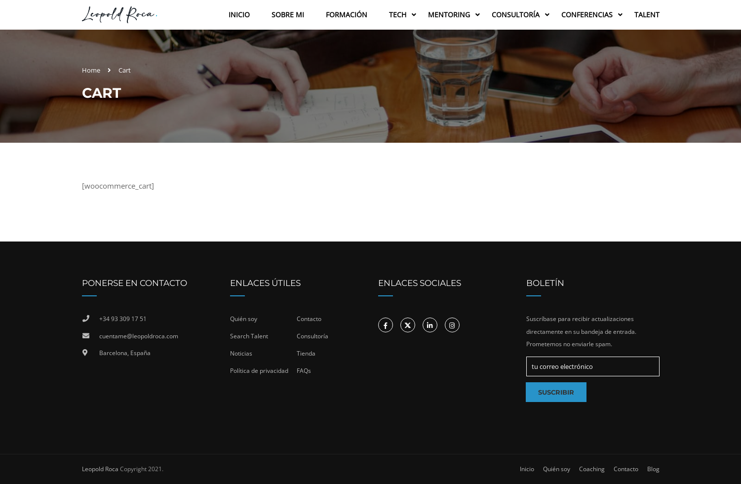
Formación (346, 14)
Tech (397, 14)
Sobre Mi (288, 14)
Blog (653, 469)
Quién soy (243, 319)
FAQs (304, 370)
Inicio (239, 14)
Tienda (306, 353)
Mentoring (449, 14)
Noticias (241, 353)
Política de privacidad (259, 370)
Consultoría (516, 14)
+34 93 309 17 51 (123, 319)
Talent (647, 14)
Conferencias (587, 14)
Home (91, 70)
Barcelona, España (125, 353)
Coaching (592, 469)
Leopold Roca (100, 469)
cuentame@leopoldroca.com (138, 336)
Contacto (309, 319)
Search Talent (249, 336)
